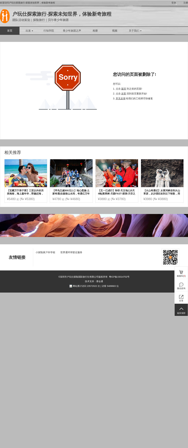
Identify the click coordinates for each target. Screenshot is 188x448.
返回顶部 (181, 313)
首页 (9, 30)
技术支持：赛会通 (94, 281)
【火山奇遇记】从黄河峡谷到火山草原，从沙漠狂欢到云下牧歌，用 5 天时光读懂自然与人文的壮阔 (161, 192)
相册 (95, 30)
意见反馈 (121, 98)
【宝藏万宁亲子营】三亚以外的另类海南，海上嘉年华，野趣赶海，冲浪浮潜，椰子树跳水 (25, 192)
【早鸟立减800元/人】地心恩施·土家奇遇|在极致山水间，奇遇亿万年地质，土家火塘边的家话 (71, 192)
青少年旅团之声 (72, 30)
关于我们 (135, 30)
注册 (185, 2)
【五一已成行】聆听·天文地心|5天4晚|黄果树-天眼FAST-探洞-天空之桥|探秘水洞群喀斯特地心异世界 (116, 192)
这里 (123, 93)
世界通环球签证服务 (71, 252)
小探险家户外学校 (45, 252)
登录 (173, 2)
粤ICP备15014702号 (119, 276)
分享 (181, 301)
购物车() (181, 276)
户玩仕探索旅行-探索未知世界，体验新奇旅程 (61, 14)
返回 (123, 88)
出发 (29, 30)
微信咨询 (181, 288)
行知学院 (49, 30)
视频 (114, 30)
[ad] (94, 236)
